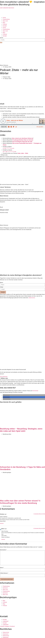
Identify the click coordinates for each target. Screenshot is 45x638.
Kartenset (5, 587)
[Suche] (1, 42)
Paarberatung (6, 19)
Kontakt (5, 26)
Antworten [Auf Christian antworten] (2, 523)
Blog (4, 22)
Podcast (5, 24)
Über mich (5, 21)
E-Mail (1, 287)
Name (1, 282)
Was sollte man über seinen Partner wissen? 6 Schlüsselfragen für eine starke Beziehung (20, 501)
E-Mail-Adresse (4, 572)
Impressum (5, 633)
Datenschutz (32, 297)
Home (4, 17)
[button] (6, 395)
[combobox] (22, 39)
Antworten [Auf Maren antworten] (3, 539)
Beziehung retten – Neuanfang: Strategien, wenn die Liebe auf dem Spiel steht (21, 429)
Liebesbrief (5, 621)
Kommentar (35, 390)
